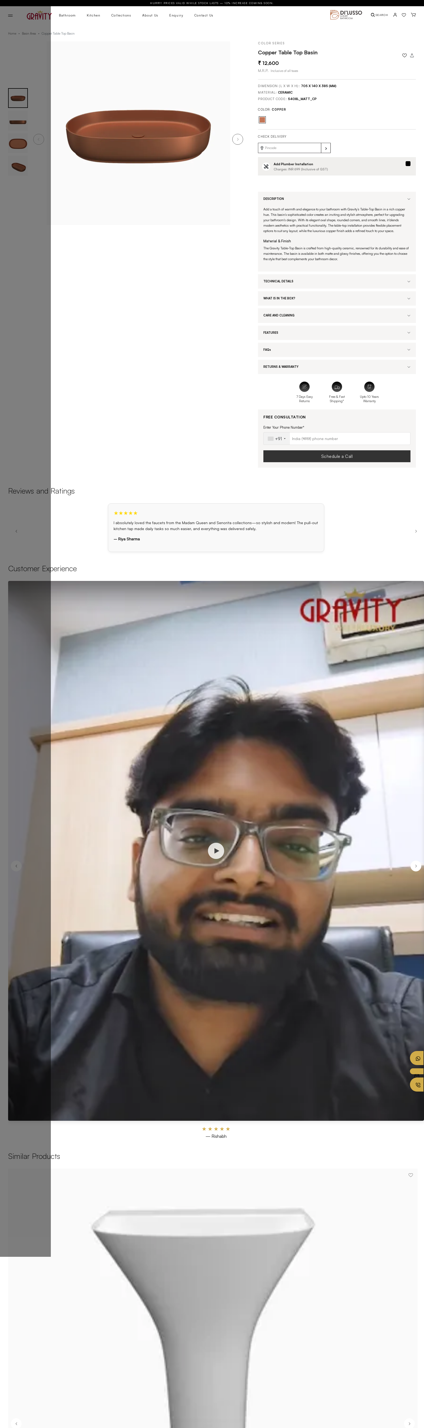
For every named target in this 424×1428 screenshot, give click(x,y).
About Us (150, 15)
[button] (237, 139)
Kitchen (94, 15)
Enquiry (176, 15)
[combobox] (277, 438)
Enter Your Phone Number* (283, 427)
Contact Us (204, 15)
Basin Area (29, 33)
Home (12, 33)
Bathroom (67, 15)
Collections (121, 15)
